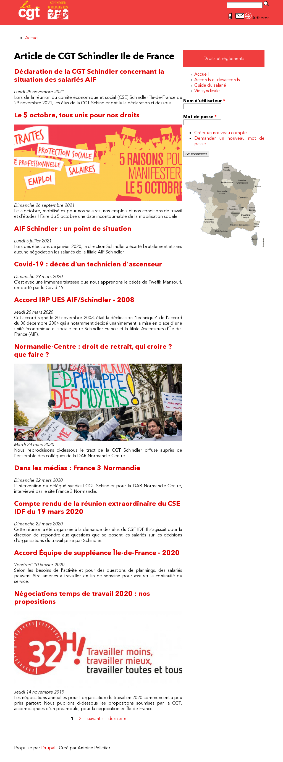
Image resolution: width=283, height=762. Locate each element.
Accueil (32, 37)
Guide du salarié (210, 85)
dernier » (117, 718)
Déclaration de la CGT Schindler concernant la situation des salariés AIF (89, 75)
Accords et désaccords (217, 79)
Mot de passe (200, 116)
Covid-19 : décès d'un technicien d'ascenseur (88, 264)
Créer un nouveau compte (220, 132)
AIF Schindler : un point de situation (72, 228)
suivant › (95, 718)
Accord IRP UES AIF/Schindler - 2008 (74, 300)
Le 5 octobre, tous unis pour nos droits (77, 115)
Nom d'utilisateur (204, 100)
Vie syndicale (207, 90)
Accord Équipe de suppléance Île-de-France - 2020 (97, 553)
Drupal (48, 747)
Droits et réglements (223, 58)
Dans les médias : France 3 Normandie (77, 468)
